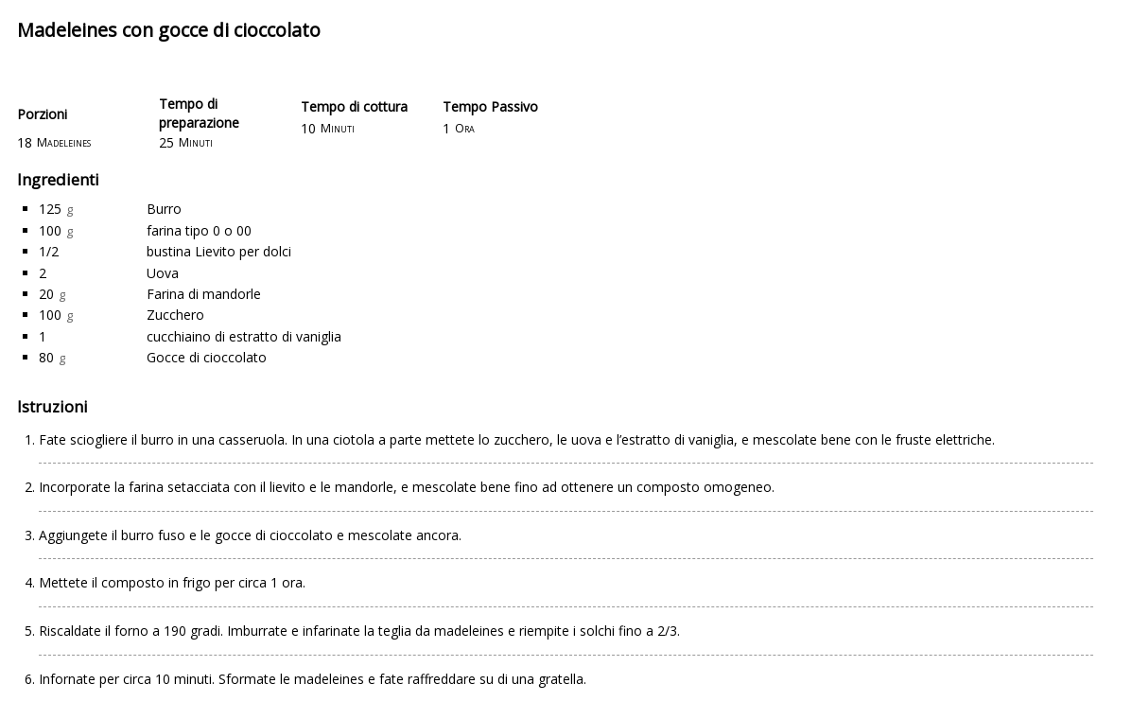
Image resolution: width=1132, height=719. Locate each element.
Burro (164, 209)
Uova (163, 273)
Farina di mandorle (204, 294)
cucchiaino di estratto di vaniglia (244, 336)
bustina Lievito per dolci (219, 251)
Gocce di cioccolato (207, 357)
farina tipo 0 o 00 (199, 230)
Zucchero (175, 315)
